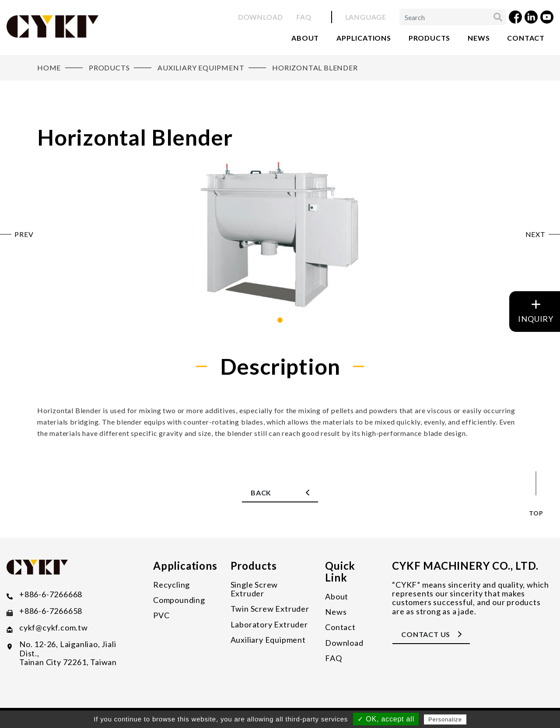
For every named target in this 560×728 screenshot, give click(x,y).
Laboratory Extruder (269, 624)
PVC (161, 615)
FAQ (303, 17)
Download (260, 17)
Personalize (445, 719)
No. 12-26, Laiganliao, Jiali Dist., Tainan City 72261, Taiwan (68, 653)
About (305, 38)
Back (261, 492)
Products (429, 38)
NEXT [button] (535, 234)
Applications (363, 38)
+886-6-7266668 (50, 594)
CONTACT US (425, 634)
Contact (526, 38)
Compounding (179, 600)
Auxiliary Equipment (268, 639)
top (536, 513)
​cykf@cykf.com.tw (53, 627)
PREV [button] (23, 234)
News (479, 38)
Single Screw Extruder (254, 589)
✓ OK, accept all (385, 719)
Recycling (171, 584)
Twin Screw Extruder (270, 608)
